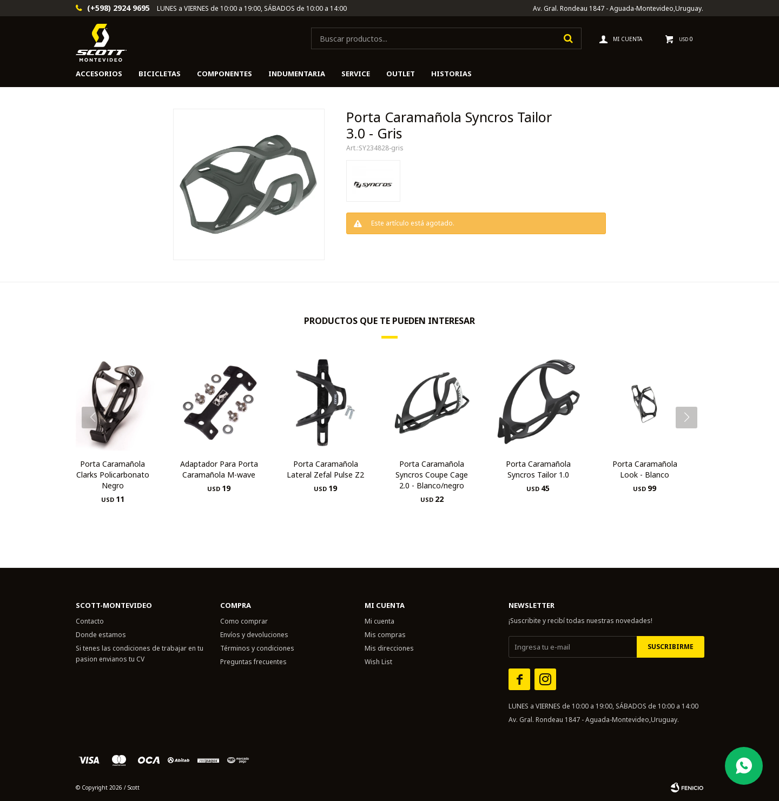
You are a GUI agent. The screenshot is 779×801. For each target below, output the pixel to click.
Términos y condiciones (257, 648)
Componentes (224, 73)
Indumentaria (296, 73)
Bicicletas (159, 73)
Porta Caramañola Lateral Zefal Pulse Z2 (325, 469)
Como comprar (244, 621)
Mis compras (385, 634)
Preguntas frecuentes (253, 661)
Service (355, 73)
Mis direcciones (389, 648)
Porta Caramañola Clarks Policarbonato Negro (112, 475)
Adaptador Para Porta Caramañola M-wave (219, 469)
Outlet (400, 73)
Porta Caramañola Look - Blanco (644, 469)
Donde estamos (101, 634)
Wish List (378, 661)
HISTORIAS (451, 73)
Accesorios (99, 73)
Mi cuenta (379, 621)
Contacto (90, 621)
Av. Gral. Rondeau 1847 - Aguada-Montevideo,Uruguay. (618, 8)
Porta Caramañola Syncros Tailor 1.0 (538, 469)
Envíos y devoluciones (254, 634)
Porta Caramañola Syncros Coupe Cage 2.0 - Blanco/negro (431, 475)
